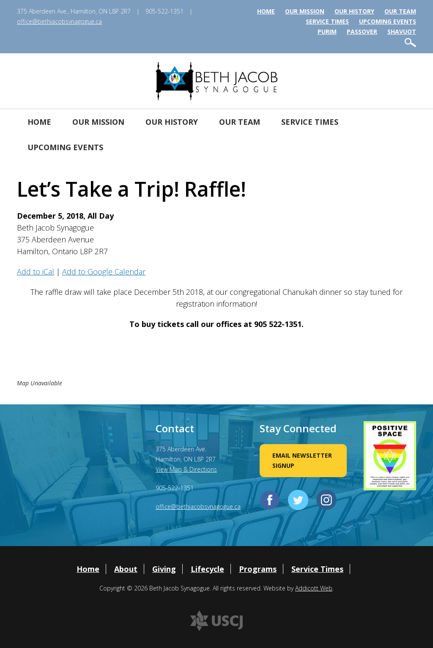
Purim (327, 31)
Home (266, 11)
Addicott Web (313, 588)
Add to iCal (35, 271)
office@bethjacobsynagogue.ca (59, 21)
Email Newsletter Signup (302, 460)
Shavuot (401, 31)
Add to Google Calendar (103, 271)
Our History (354, 11)
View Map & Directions (186, 469)
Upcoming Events (387, 21)
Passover (362, 31)
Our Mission (304, 11)
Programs (258, 569)
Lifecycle (207, 569)
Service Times (327, 21)
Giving (164, 569)
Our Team (400, 11)
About (125, 569)
